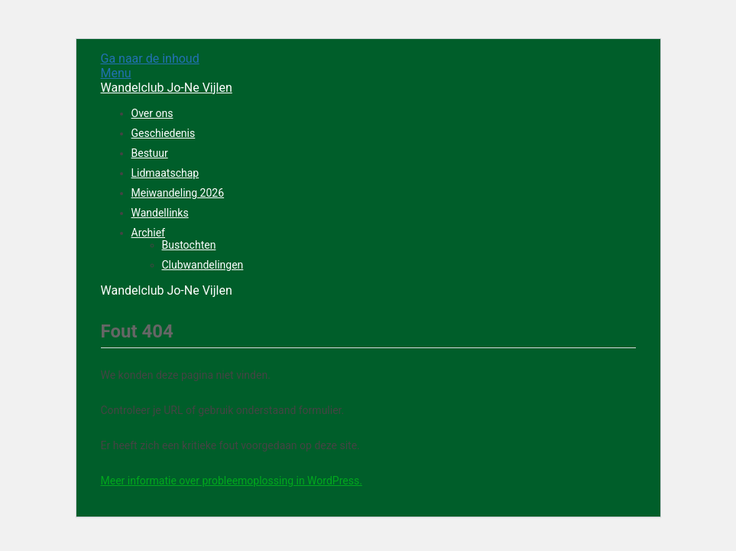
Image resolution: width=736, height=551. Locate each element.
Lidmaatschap (165, 173)
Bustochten (189, 245)
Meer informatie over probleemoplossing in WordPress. (231, 480)
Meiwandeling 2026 (178, 193)
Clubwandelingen (203, 265)
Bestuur (149, 153)
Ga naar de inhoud (150, 58)
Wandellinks (160, 213)
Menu (116, 73)
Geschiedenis (163, 133)
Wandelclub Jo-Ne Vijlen (166, 87)
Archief (148, 233)
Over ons (152, 113)
